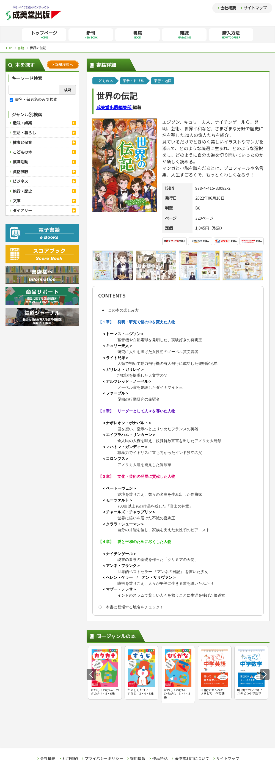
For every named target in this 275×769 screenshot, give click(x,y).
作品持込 (160, 758)
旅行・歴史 (22, 191)
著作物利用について (192, 758)
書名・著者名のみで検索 (33, 99)
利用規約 (70, 758)
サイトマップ (255, 7)
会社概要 (228, 7)
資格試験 (20, 171)
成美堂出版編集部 (114, 107)
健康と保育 (22, 142)
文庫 (16, 200)
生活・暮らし (24, 132)
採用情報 (137, 758)
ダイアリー (22, 210)
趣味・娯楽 (22, 123)
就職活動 (20, 161)
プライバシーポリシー (104, 758)
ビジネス (20, 181)
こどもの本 (22, 152)
